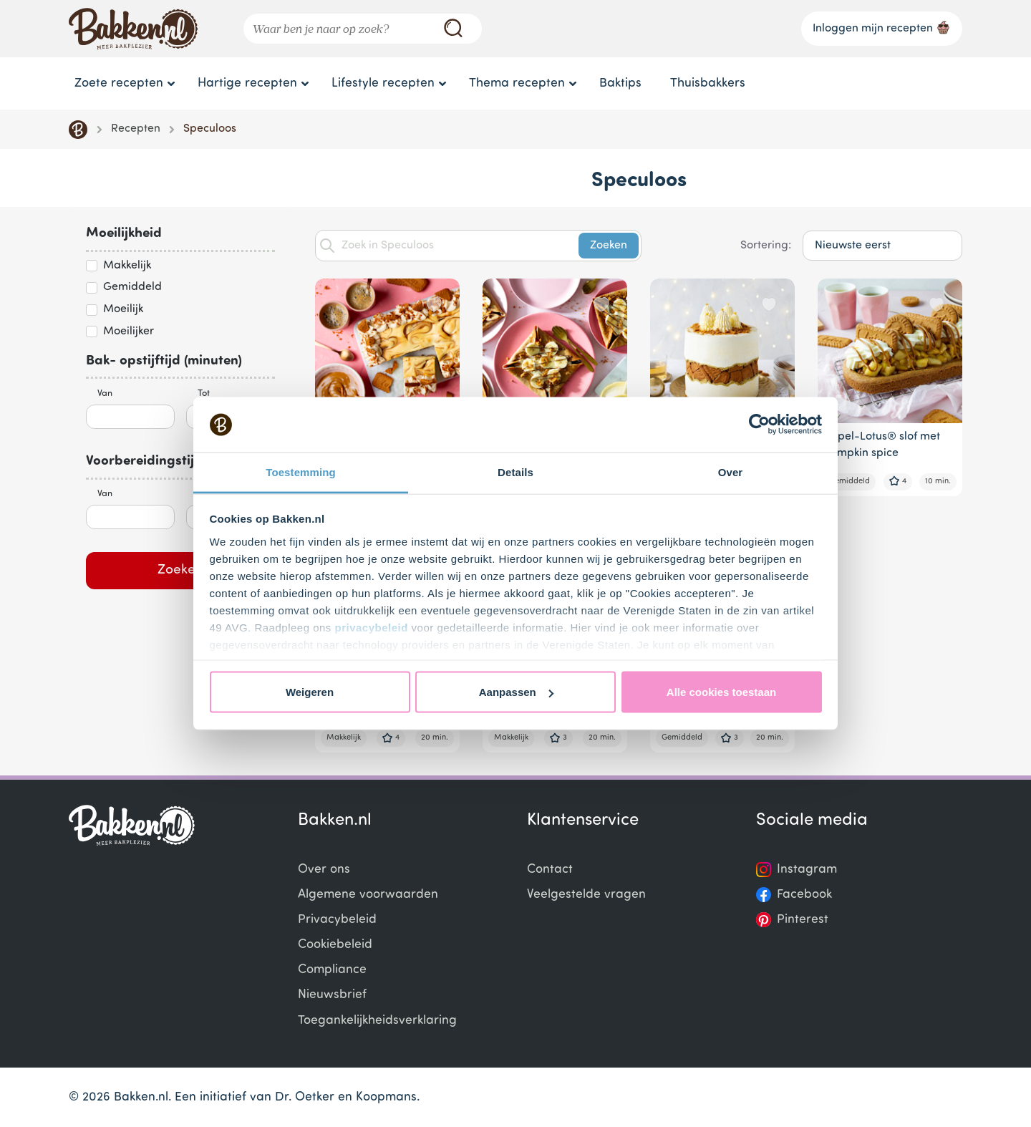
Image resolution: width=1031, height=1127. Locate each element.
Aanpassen (516, 692)
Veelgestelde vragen (586, 895)
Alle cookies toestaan (721, 692)
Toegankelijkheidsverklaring (377, 1021)
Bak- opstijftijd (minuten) (164, 361)
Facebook (804, 895)
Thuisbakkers (707, 83)
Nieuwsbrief (332, 995)
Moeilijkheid (124, 234)
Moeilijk (123, 309)
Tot (204, 393)
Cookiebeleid (335, 945)
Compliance (332, 970)
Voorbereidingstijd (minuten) (175, 461)
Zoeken (180, 570)
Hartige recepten (247, 83)
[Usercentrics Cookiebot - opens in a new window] (759, 424)
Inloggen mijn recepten (882, 27)
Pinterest (802, 920)
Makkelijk (127, 265)
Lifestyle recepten (383, 83)
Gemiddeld (132, 287)
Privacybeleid (337, 920)
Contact (550, 870)
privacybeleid (371, 627)
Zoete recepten (118, 83)
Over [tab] (730, 471)
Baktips (620, 83)
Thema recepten (517, 83)
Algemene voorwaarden (368, 895)
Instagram (807, 870)
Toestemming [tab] (301, 471)
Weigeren (310, 692)
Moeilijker (128, 331)
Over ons (324, 870)
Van (104, 393)
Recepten (135, 129)
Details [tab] (515, 471)
